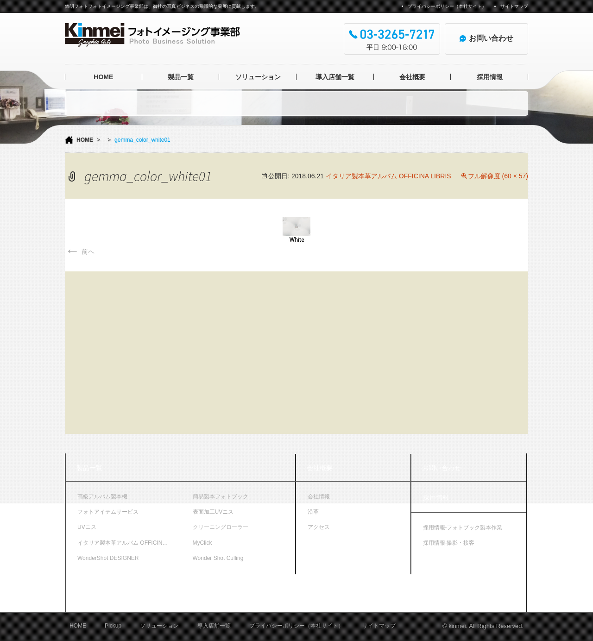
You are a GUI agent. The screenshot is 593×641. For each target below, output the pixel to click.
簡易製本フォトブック (220, 496)
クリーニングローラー (220, 527)
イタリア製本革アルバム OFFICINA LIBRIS (388, 176)
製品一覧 (181, 77)
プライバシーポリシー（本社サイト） (447, 6)
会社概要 (412, 77)
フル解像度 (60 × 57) (498, 176)
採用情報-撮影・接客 (449, 543)
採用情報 (490, 77)
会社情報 (319, 496)
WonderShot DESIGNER (108, 558)
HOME (103, 77)
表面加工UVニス (213, 512)
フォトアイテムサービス (108, 512)
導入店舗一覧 (334, 77)
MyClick (202, 543)
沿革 (313, 512)
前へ (80, 251)
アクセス (319, 527)
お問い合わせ (441, 467)
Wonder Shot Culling (218, 558)
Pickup (113, 625)
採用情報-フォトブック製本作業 (463, 527)
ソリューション (258, 77)
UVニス (86, 527)
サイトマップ (514, 6)
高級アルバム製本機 (102, 496)
